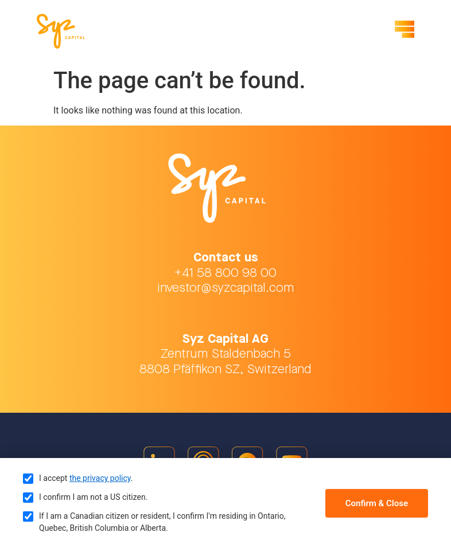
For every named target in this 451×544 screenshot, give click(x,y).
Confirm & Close (376, 503)
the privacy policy (100, 478)
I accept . (86, 478)
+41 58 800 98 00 (225, 273)
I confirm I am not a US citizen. (93, 497)
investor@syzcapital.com (225, 288)
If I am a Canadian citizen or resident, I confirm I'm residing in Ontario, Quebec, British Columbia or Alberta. (162, 522)
